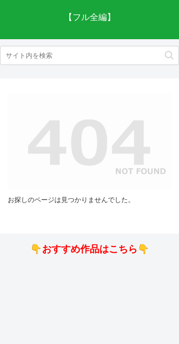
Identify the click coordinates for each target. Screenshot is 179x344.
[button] (169, 55)
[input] (89, 55)
